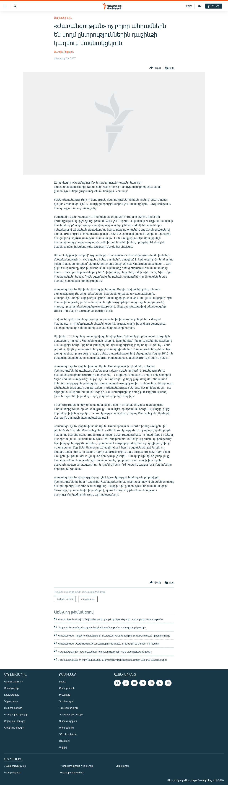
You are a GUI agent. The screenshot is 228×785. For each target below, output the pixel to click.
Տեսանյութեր (11, 688)
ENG (189, 6)
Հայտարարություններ (72, 772)
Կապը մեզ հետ (12, 772)
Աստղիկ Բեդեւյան (64, 51)
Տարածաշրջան (68, 721)
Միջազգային (66, 727)
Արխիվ (63, 747)
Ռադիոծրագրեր (13, 707)
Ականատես (122, 765)
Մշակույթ (64, 740)
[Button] (155, 68)
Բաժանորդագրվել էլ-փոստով (76, 765)
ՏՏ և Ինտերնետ (68, 734)
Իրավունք (64, 694)
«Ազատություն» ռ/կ (15, 765)
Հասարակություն (68, 707)
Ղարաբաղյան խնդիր (71, 714)
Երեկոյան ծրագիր (14, 727)
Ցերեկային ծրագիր (14, 721)
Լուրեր (62, 681)
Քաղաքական (63, 17)
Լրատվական (11, 694)
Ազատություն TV (13, 681)
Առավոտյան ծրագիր (15, 714)
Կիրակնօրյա (11, 701)
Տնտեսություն (66, 701)
